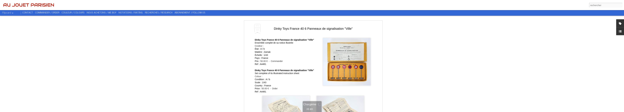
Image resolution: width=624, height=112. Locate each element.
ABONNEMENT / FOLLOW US (190, 13)
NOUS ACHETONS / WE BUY (101, 13)
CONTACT (27, 13)
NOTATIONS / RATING (131, 13)
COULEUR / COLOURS (73, 13)
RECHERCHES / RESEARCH (158, 13)
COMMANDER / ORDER (47, 13)
